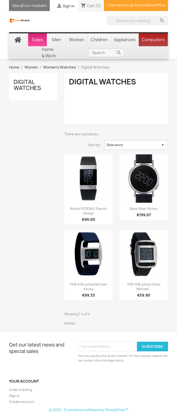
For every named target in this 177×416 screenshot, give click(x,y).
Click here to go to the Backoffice (136, 5)
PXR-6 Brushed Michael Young (88, 286)
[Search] (137, 20)
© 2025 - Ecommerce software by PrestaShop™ (88, 409)
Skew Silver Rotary (143, 208)
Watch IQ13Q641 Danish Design (88, 210)
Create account (21, 401)
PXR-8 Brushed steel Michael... (143, 286)
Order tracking (20, 389)
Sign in (14, 395)
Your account (24, 381)
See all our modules (29, 5)
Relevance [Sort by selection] (136, 145)
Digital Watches (27, 85)
